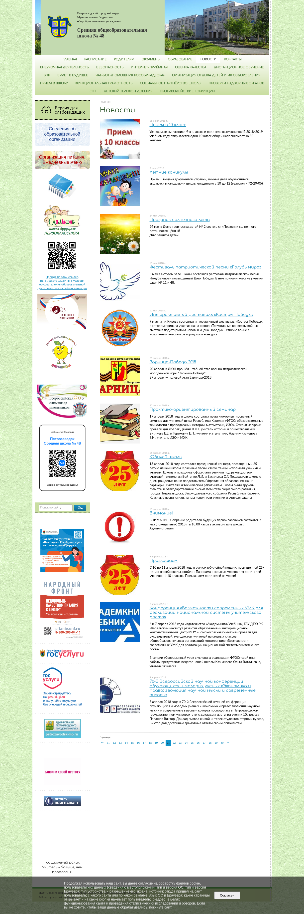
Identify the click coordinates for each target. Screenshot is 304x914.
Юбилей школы (166, 457)
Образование (180, 59)
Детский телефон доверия (128, 91)
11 (108, 742)
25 (192, 742)
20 (162, 742)
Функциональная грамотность (103, 83)
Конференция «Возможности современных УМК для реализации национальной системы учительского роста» (206, 612)
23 (180, 742)
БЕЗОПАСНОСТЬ (109, 67)
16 (138, 742)
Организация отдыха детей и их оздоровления (216, 75)
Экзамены (151, 59)
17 (144, 742)
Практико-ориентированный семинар (193, 409)
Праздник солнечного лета (180, 220)
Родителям (124, 59)
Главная (70, 59)
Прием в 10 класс (168, 125)
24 (186, 742)
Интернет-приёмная (149, 67)
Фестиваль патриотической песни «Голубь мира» (205, 267)
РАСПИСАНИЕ (95, 59)
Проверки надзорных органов (236, 83)
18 (150, 742)
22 (174, 742)
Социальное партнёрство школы (170, 83)
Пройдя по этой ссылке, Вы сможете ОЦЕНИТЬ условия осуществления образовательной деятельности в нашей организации (62, 282)
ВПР (47, 75)
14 (126, 742)
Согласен (227, 895)
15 (132, 742)
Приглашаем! (164, 560)
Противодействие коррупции (187, 91)
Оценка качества (190, 67)
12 (114, 742)
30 (222, 742)
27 (204, 742)
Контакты (233, 59)
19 (156, 742)
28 (210, 742)
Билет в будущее (72, 75)
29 (216, 742)
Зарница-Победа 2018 (173, 362)
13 (120, 742)
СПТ (93, 91)
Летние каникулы (169, 172)
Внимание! (161, 513)
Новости (208, 59)
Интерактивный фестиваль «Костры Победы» (201, 314)
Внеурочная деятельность (64, 67)
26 (198, 742)
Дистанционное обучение (239, 67)
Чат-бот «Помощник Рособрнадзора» (130, 75)
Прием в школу (54, 83)
